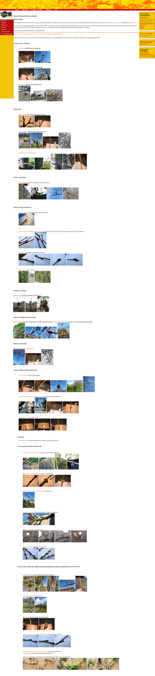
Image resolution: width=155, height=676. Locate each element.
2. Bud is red (33, 32)
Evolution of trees (37, 9)
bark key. (133, 22)
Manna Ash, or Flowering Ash (31, 473)
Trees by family (5, 31)
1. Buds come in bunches (21, 32)
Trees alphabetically (6, 33)
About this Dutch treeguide (147, 23)
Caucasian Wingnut (28, 512)
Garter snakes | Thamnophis (147, 56)
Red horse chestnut (60, 322)
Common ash (17, 295)
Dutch (146, 17)
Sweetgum (22, 252)
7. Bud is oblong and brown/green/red (126, 32)
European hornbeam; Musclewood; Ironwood (32, 396)
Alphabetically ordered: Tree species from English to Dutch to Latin (147, 42)
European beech (23, 375)
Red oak (21, 67)
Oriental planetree (38, 231)
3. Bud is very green (43, 32)
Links (56, 9)
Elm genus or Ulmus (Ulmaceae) (23, 348)
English (142, 17)
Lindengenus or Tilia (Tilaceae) (27, 152)
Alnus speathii (27, 653)
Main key (25, 9)
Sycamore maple (23, 182)
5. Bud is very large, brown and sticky (90, 32)
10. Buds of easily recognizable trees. (52, 34)
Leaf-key (3, 22)
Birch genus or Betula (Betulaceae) (33, 596)
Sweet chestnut (23, 131)
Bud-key (3, 27)
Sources (142, 26)
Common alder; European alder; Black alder (35, 634)
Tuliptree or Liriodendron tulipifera (32, 529)
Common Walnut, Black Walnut (32, 452)
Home (17, 9)
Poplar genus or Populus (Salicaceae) (33, 491)
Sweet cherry (22, 84)
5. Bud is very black (73, 32)
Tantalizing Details (144, 53)
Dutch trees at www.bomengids (145, 14)
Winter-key (4, 25)
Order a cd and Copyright (146, 33)
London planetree (24, 212)
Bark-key (3, 29)
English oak (22, 48)
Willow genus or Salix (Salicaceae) (28, 417)
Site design (143, 25)
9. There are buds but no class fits (32, 34)
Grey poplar (26, 617)
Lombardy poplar (28, 574)
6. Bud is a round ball (108, 32)
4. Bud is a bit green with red (58, 32)
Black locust (24, 440)
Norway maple (23, 114)
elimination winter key (113, 22)
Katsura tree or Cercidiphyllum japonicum (35, 546)
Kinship (48, 9)
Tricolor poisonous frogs (146, 54)
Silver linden (22, 270)
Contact (142, 28)
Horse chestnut (18, 322)
